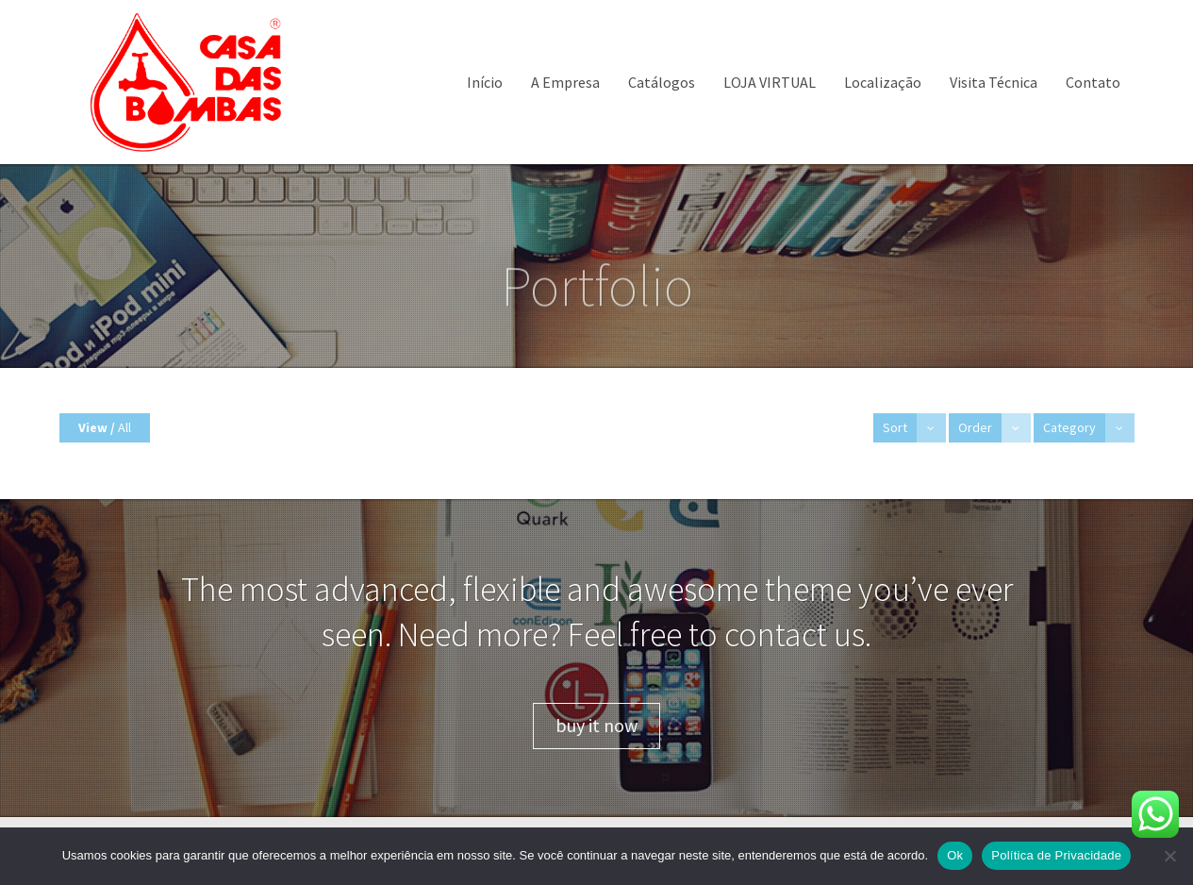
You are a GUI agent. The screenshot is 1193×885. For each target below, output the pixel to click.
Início (485, 82)
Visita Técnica (993, 82)
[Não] (1169, 855)
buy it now (596, 725)
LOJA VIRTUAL (769, 82)
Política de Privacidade (1056, 855)
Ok (955, 855)
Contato (1093, 82)
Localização (882, 82)
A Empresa (565, 82)
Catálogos (661, 82)
